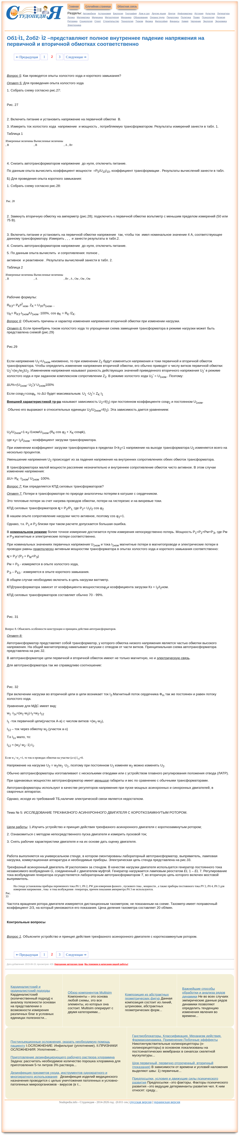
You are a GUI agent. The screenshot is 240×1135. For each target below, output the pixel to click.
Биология (118, 13)
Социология (86, 21)
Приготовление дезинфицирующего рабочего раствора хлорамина (63, 1057)
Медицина (97, 17)
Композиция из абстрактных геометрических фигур (147, 996)
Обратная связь (127, 6)
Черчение (196, 21)
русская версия (141, 1102)
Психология (208, 17)
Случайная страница (98, 6)
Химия (185, 21)
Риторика (72, 21)
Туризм (139, 21)
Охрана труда (157, 17)
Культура (210, 13)
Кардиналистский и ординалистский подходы (30, 988)
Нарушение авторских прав (68, 964)
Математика (83, 17)
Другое (171, 13)
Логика (71, 17)
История (199, 13)
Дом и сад (144, 13)
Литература (223, 13)
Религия (221, 17)
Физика (149, 21)
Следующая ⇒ (76, 57)
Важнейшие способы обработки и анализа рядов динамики (203, 992)
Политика (186, 17)
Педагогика (173, 17)
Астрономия (104, 13)
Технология (127, 21)
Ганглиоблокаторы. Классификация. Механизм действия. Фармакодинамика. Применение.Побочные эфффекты (177, 1038)
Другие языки (159, 13)
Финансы (174, 21)
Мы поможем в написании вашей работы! (106, 964)
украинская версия (167, 1102)
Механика (126, 17)
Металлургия (112, 17)
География (131, 13)
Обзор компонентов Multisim (90, 992)
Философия (161, 21)
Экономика (221, 21)
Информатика (184, 13)
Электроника (74, 25)
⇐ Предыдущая (27, 57)
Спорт (98, 21)
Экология (208, 21)
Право (196, 17)
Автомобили (89, 13)
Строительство (111, 21)
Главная (74, 6)
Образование (140, 17)
